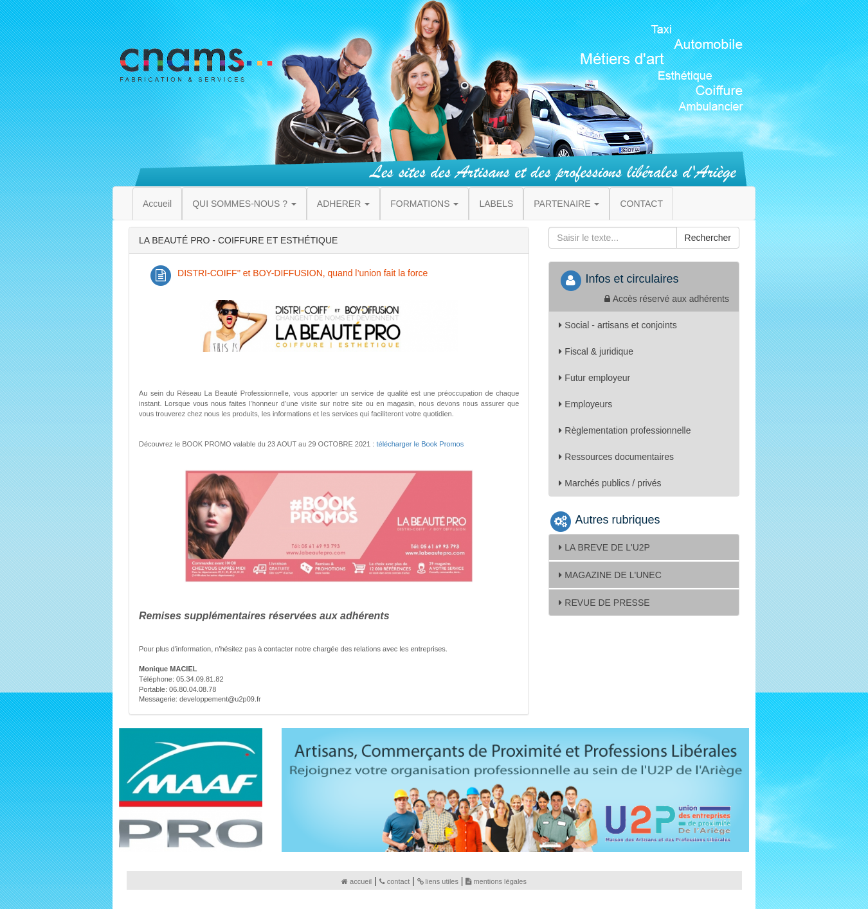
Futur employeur (594, 378)
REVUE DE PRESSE (604, 602)
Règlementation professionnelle (625, 430)
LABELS (496, 204)
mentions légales (496, 881)
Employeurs (585, 404)
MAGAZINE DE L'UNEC (610, 575)
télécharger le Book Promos (420, 444)
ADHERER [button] (343, 204)
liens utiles (437, 881)
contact (394, 881)
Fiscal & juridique (596, 351)
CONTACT (641, 204)
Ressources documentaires (616, 457)
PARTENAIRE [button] (566, 204)
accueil (356, 881)
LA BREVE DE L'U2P (604, 547)
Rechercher (708, 238)
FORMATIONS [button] (424, 204)
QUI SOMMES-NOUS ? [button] (244, 204)
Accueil (157, 204)
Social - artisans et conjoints (617, 325)
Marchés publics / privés (610, 483)
